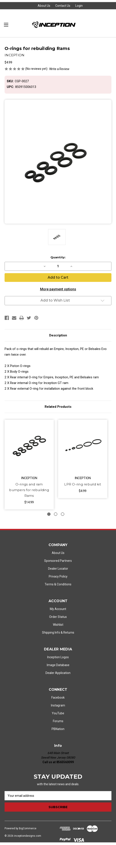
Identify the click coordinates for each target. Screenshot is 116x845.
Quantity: (58, 257)
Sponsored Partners (58, 560)
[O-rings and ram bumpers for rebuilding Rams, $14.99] (29, 446)
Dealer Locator (58, 568)
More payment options (58, 289)
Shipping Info (51, 632)
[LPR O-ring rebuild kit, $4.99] (82, 446)
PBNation (58, 729)
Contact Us (62, 5)
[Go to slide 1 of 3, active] (48, 514)
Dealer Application (58, 673)
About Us (44, 5)
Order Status (58, 617)
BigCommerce (27, 828)
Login (79, 5)
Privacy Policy (58, 576)
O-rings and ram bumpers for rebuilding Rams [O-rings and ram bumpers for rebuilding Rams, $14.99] (29, 490)
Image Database (58, 665)
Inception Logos (58, 657)
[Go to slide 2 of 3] (55, 514)
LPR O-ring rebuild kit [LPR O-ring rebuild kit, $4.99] (82, 484)
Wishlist (58, 624)
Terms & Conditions (58, 584)
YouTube (58, 713)
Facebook (58, 697)
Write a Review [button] (59, 69)
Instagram (58, 705)
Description (58, 335)
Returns (68, 632)
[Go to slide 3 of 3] (62, 514)
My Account (58, 609)
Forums (58, 721)
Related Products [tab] (58, 407)
